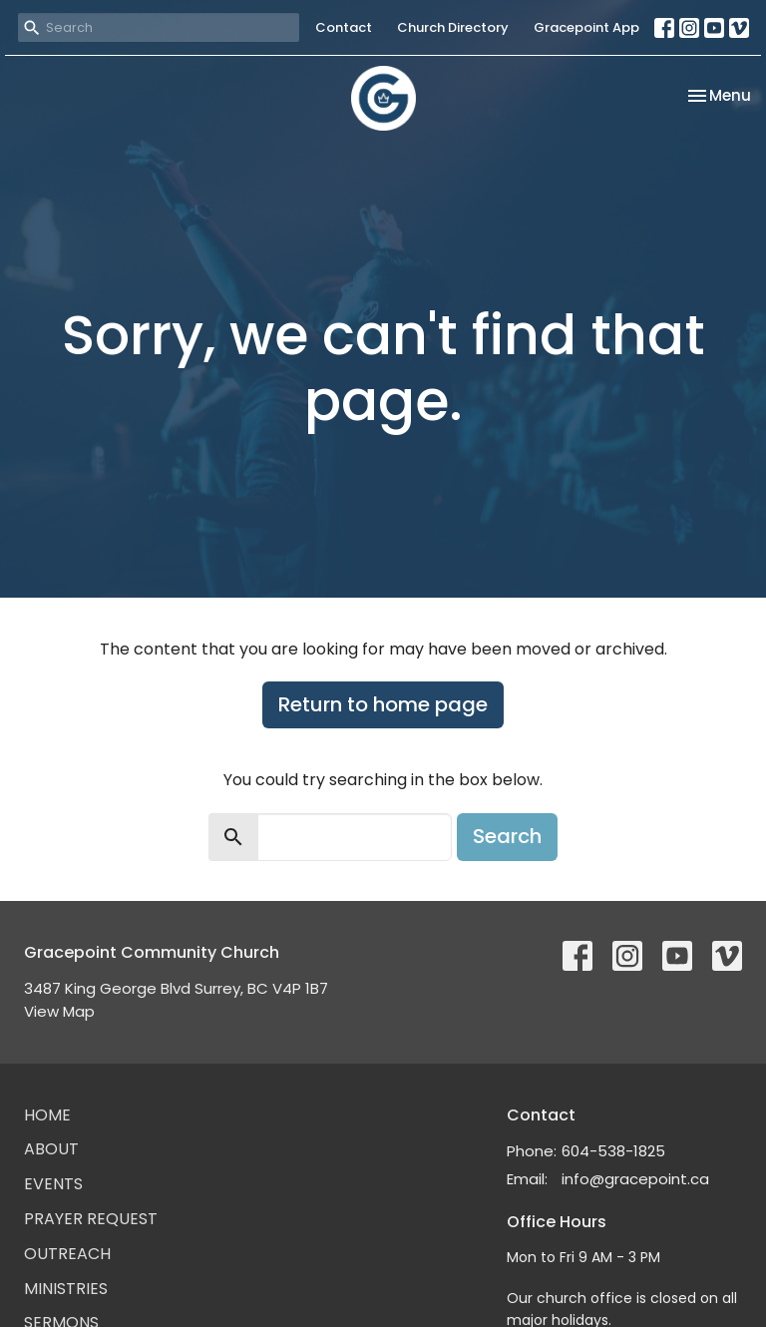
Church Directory (453, 27)
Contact (343, 27)
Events (53, 1183)
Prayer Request (91, 1218)
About (51, 1148)
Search (507, 836)
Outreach (67, 1253)
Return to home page (383, 704)
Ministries (66, 1288)
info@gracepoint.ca (635, 1178)
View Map (59, 1011)
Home (47, 1115)
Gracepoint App (586, 27)
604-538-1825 (613, 1150)
